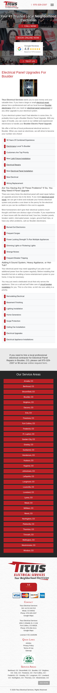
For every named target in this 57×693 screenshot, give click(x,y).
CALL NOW (28, 26)
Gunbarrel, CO (28, 450)
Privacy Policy (28, 645)
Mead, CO (29, 503)
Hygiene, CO (28, 466)
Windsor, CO (28, 550)
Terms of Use (28, 648)
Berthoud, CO (28, 386)
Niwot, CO (28, 513)
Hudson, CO (28, 460)
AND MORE (44, 683)
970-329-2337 (40, 4)
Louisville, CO (28, 487)
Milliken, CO (28, 508)
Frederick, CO (28, 429)
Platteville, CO (28, 524)
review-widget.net (32, 56)
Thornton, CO (28, 529)
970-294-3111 (31, 628)
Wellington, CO (28, 540)
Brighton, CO (28, 402)
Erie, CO (28, 413)
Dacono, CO (28, 407)
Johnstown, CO (28, 471)
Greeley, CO (28, 445)
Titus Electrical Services (25, 690)
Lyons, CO (28, 497)
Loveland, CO (28, 492)
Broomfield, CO (28, 392)
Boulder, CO (28, 397)
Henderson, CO (28, 455)
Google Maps (28, 616)
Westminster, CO (28, 545)
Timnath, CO (28, 535)
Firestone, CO (28, 418)
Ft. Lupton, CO (28, 434)
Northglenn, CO (28, 519)
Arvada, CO (28, 381)
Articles (28, 643)
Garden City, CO (28, 439)
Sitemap (28, 651)
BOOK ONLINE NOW (28, 37)
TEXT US (28, 61)
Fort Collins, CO (28, 423)
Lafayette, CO (28, 476)
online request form (37, 363)
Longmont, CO (28, 482)
